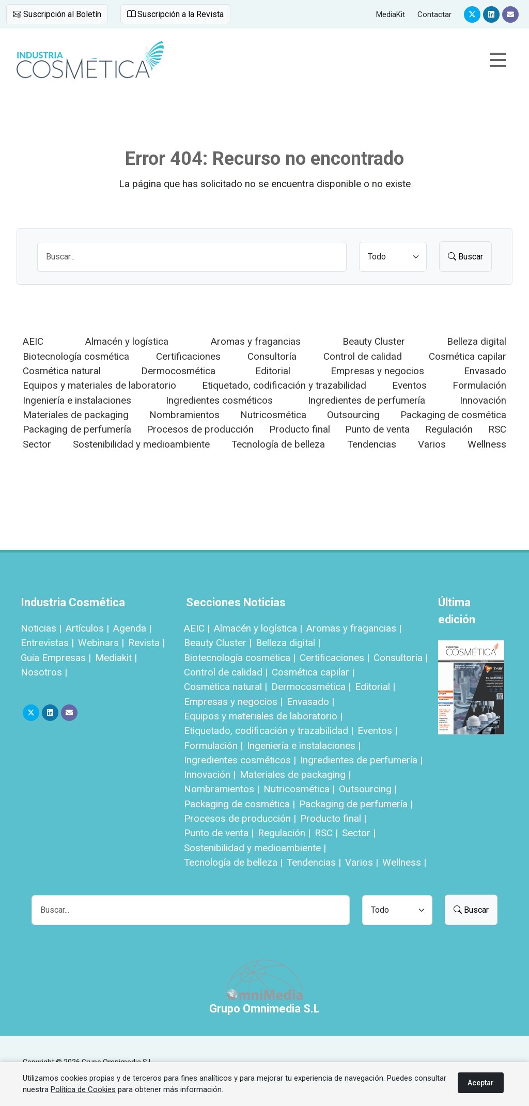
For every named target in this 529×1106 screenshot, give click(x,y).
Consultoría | (401, 658)
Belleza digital (476, 341)
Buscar (465, 256)
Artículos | (87, 628)
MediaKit (390, 14)
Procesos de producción (200, 429)
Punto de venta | (219, 833)
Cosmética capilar (467, 356)
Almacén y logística (126, 341)
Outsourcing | (368, 789)
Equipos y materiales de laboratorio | (263, 716)
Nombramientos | (221, 789)
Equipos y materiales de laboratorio (99, 385)
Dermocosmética (178, 371)
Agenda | (132, 628)
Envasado (485, 371)
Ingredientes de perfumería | (361, 760)
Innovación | (210, 774)
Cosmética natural (62, 371)
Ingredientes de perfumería (366, 400)
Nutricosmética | (299, 789)
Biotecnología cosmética (76, 356)
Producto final (299, 429)
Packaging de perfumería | (356, 804)
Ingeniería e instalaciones (77, 400)
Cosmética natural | (225, 687)
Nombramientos (184, 415)
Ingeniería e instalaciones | (304, 745)
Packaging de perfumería (77, 429)
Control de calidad (362, 356)
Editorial (272, 371)
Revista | (146, 643)
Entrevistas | (47, 643)
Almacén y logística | (258, 628)
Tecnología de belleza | (233, 862)
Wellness (487, 444)
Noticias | (41, 628)
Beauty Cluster (374, 341)
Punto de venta (377, 429)
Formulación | (213, 745)
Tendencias (371, 444)
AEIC (33, 341)
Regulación (449, 429)
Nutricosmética (273, 415)
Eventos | (377, 730)
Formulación (479, 385)
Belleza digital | (288, 643)
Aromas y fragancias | (353, 628)
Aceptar (481, 1083)
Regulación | (284, 833)
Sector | (359, 833)
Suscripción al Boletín (57, 14)
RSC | (326, 833)
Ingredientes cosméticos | (240, 760)
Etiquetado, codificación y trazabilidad (284, 385)
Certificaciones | (334, 658)
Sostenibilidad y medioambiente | (255, 848)
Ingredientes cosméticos (219, 400)
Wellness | (404, 862)
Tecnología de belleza (278, 444)
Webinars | (101, 643)
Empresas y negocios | (233, 702)
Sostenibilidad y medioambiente (141, 444)
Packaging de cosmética (453, 415)
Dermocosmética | (311, 687)
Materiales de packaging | (295, 774)
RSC (497, 429)
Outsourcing (353, 415)
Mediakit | (116, 658)
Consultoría (272, 356)
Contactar (434, 14)
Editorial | (375, 687)
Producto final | (333, 818)
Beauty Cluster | (218, 643)
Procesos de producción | (240, 818)
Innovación (483, 400)
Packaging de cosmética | (239, 804)
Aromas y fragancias (256, 341)
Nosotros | (44, 672)
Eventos (409, 385)
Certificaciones (188, 356)
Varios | (361, 862)
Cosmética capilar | (313, 672)
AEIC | (197, 628)
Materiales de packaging (76, 415)
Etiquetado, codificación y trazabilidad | (268, 730)
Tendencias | (314, 862)
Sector (37, 444)
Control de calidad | (226, 672)
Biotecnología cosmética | (239, 658)
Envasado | (310, 702)
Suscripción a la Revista (175, 14)
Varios (432, 444)
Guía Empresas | (56, 658)
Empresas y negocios (377, 371)
